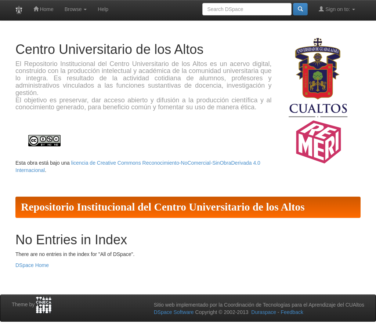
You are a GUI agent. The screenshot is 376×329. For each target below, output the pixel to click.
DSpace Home (32, 265)
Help (103, 9)
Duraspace (263, 312)
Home (43, 9)
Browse (76, 9)
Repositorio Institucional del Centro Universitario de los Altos (163, 207)
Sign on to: (337, 9)
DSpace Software (174, 312)
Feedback (292, 312)
